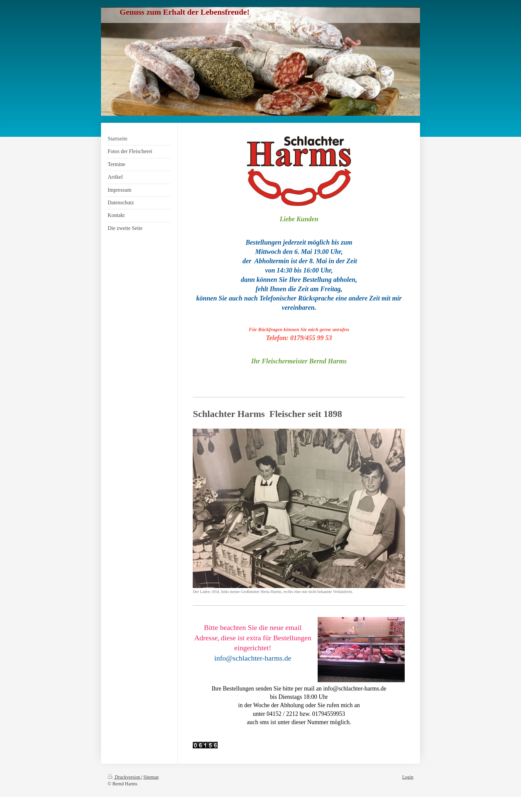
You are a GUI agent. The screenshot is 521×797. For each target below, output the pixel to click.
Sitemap (151, 777)
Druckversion (124, 777)
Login (407, 777)
